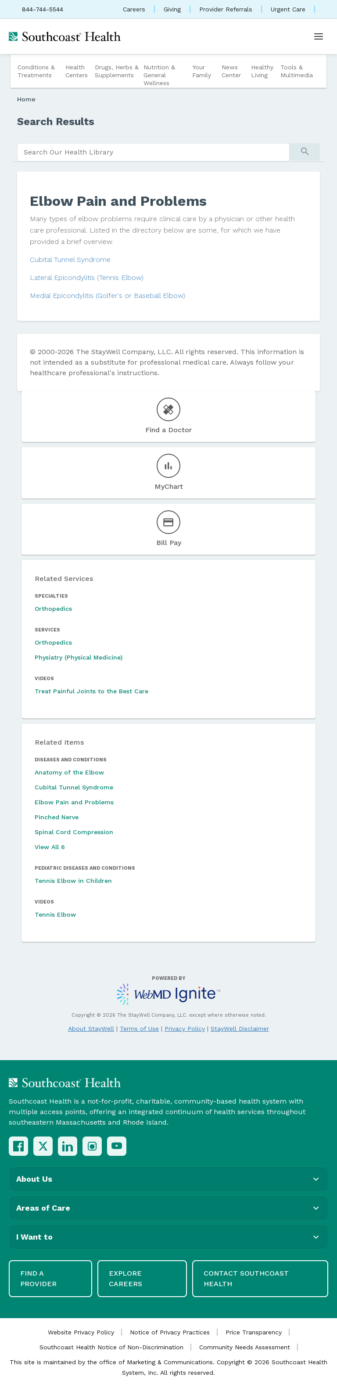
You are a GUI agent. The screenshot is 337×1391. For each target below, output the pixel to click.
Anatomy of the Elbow (69, 772)
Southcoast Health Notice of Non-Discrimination (111, 1347)
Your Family (201, 71)
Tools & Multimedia (296, 71)
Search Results (55, 121)
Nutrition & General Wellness (159, 75)
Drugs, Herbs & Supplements (117, 71)
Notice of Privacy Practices (170, 1332)
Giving (172, 9)
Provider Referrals (225, 9)
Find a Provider (38, 1278)
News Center (231, 71)
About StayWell (91, 1028)
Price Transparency (254, 1332)
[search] (153, 152)
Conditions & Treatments (36, 71)
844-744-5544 (42, 9)
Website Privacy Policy (81, 1332)
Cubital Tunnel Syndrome (70, 259)
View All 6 (50, 846)
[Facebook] (18, 1146)
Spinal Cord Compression (74, 831)
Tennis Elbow (55, 914)
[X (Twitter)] (43, 1146)
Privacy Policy (185, 1028)
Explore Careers (125, 1278)
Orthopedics (53, 608)
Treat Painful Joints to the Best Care (91, 691)
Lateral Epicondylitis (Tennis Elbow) (86, 277)
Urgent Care (288, 9)
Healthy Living (262, 71)
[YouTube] (116, 1146)
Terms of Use (139, 1028)
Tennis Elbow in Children (73, 880)
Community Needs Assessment (244, 1347)
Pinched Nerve (57, 817)
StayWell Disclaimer (240, 1028)
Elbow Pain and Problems (74, 802)
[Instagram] (92, 1146)
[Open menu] (318, 36)
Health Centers (76, 71)
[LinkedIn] (67, 1146)
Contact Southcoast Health (246, 1278)
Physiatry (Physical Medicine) (78, 657)
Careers (134, 9)
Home (26, 99)
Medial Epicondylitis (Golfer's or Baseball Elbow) (107, 295)
